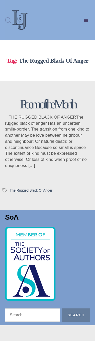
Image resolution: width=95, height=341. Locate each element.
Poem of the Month (47, 120)
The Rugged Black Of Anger (31, 206)
